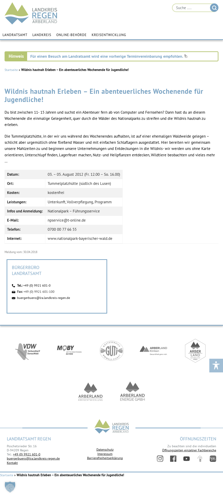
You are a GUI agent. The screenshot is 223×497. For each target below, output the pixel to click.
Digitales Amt (200, 458)
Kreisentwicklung (109, 35)
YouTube (186, 458)
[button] (10, 487)
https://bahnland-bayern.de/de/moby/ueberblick (69, 350)
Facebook (173, 458)
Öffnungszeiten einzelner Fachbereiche (189, 450)
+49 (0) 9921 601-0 (37, 285)
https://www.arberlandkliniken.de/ (153, 350)
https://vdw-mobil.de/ (27, 350)
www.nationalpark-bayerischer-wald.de (80, 238)
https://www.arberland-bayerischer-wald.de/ (195, 350)
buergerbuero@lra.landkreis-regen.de (43, 298)
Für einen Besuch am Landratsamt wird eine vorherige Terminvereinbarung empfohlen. (108, 56)
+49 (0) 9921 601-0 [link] (26, 454)
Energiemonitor (213, 458)
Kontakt (12, 463)
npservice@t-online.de (67, 220)
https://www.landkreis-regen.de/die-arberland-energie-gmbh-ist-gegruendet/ (132, 391)
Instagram (160, 458)
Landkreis (41, 35)
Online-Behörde (71, 35)
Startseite (11, 70)
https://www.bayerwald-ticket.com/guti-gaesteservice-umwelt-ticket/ (111, 350)
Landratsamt (15, 35)
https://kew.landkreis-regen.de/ (90, 391)
